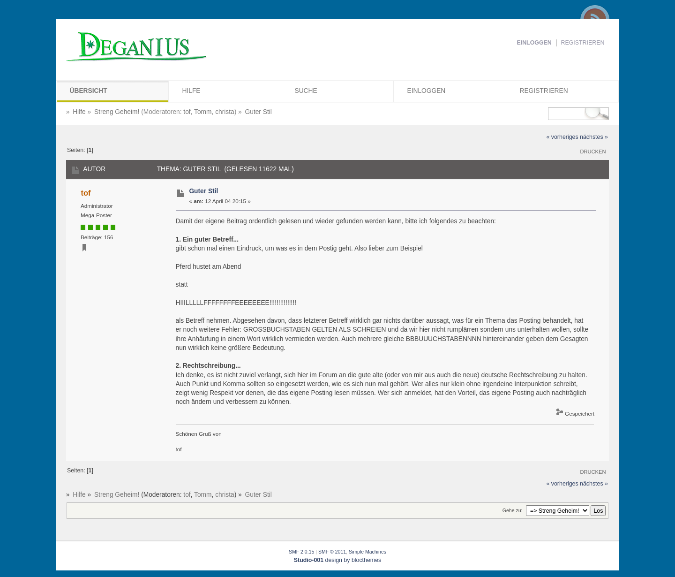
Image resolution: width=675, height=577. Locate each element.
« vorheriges (562, 137)
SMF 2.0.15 (301, 551)
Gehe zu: (512, 510)
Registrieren (583, 42)
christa (224, 111)
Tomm (202, 111)
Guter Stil (203, 191)
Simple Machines (367, 551)
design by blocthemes (337, 560)
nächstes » (594, 137)
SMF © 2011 (332, 551)
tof (186, 111)
